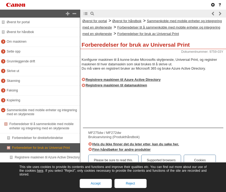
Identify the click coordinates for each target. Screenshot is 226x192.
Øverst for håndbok (20, 32)
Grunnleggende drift (21, 61)
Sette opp (13, 51)
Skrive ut (13, 71)
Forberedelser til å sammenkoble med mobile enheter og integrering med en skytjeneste (41, 126)
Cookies (200, 160)
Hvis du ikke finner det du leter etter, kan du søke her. (135, 144)
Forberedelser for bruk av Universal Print (41, 148)
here (40, 171)
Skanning (13, 81)
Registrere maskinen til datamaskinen (116, 85)
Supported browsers (161, 160)
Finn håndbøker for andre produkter (121, 149)
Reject (130, 183)
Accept (96, 183)
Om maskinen (16, 41)
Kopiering (13, 100)
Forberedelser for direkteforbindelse (37, 138)
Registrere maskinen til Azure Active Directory (47, 157)
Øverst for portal (18, 22)
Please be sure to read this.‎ (113, 160)
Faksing (12, 90)
